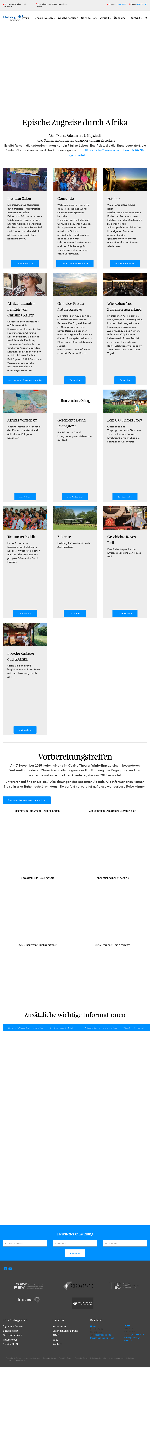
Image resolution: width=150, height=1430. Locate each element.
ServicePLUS (89, 18)
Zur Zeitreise (75, 613)
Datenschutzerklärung (65, 1330)
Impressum (59, 1326)
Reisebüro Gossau (49, 1358)
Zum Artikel (75, 380)
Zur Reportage (25, 613)
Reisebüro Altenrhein (98, 1358)
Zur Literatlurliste (25, 263)
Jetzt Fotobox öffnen (125, 263)
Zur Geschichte (125, 496)
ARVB (56, 1335)
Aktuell (105, 18)
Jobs (55, 1339)
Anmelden (75, 1253)
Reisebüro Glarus (81, 1358)
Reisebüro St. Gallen (13, 1358)
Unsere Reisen (45, 18)
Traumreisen (10, 1339)
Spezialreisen (10, 1330)
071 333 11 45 (142, 4)
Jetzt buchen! (25, 730)
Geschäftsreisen (68, 18)
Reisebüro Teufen (65, 1358)
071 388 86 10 (120, 4)
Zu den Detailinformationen (74, 263)
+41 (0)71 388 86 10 (102, 1334)
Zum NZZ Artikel (75, 496)
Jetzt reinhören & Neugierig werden (25, 380)
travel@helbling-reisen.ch (102, 1337)
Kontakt (136, 18)
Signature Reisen (13, 1326)
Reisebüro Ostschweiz (32, 1358)
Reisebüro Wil (21, 1361)
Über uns (121, 18)
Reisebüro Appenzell (116, 1358)
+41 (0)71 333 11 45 (135, 1334)
